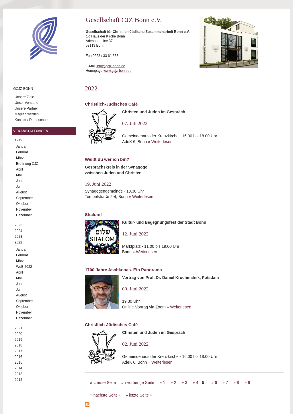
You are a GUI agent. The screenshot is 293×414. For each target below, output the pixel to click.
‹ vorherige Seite (139, 382)
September (24, 198)
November (24, 209)
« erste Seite (104, 382)
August (21, 192)
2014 (18, 368)
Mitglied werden (27, 114)
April (19, 169)
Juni (19, 181)
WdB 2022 (24, 267)
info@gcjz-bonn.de (110, 66)
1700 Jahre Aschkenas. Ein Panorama (123, 269)
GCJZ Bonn (23, 89)
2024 (18, 231)
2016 (18, 357)
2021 (18, 328)
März (20, 158)
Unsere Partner (26, 108)
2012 (18, 380)
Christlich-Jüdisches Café (111, 104)
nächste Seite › (106, 395)
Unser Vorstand (26, 103)
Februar (22, 152)
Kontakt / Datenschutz (31, 120)
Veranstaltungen (30, 131)
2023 (18, 237)
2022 (18, 242)
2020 (18, 334)
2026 (18, 139)
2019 (18, 340)
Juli (18, 187)
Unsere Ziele (24, 97)
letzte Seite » (140, 395)
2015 (18, 362)
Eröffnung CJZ (27, 164)
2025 (18, 225)
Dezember (24, 215)
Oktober (22, 204)
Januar (21, 146)
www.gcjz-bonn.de (117, 71)
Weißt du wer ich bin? (107, 159)
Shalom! (93, 214)
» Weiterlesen (160, 141)
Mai (19, 175)
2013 (18, 374)
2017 (18, 351)
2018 (18, 345)
